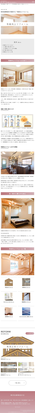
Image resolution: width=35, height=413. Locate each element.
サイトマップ (17, 407)
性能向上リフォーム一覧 (7, 51)
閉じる (19, 42)
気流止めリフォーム (9, 287)
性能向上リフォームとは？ (7, 45)
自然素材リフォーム (9, 316)
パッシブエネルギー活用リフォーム (26, 316)
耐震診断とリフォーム (26, 302)
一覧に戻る (17, 383)
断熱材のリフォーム (26, 287)
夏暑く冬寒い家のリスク (8, 46)
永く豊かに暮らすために (7, 50)
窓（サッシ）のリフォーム (9, 302)
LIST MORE (28, 333)
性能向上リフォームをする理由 (10, 48)
